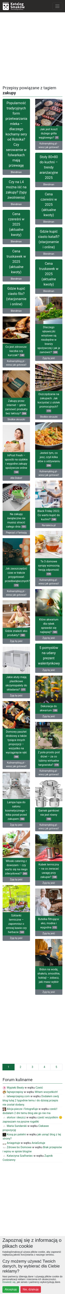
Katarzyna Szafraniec (18, 1155)
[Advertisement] (32, 47)
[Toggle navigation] (57, 6)
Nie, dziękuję (31, 1289)
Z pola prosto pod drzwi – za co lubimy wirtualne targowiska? (49, 758)
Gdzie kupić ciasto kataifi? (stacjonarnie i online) (48, 239)
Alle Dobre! (16, 478)
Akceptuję (11, 1289)
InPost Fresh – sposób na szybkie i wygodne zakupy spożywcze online (16, 464)
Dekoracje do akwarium (49, 708)
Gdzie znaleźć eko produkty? (16, 633)
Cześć (39, 1087)
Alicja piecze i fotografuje (20, 1109)
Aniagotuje (11, 1143)
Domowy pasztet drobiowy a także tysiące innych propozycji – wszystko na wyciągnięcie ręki (16, 744)
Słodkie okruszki (49, 416)
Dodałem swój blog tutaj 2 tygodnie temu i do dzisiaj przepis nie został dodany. (31, 1100)
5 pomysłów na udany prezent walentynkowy (49, 655)
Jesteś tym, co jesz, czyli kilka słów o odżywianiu (48, 459)
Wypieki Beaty (13, 1087)
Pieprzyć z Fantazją (16, 532)
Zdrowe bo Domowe (17, 1147)
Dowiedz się (8, 1282)
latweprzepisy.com (16, 1096)
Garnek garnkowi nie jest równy (48, 815)
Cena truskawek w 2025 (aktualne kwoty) (16, 261)
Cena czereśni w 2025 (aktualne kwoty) (49, 204)
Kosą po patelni (14, 1134)
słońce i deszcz (14, 1117)
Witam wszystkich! (46, 1092)
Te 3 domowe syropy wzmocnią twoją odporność (48, 568)
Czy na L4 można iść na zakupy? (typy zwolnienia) (16, 190)
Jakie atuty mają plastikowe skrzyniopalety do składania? (16, 683)
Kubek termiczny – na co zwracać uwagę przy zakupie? (48, 871)
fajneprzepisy (13, 1092)
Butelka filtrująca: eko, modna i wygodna (48, 923)
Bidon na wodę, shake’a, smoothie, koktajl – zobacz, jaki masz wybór (48, 978)
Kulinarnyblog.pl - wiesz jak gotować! (48, 145)
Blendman (16, 172)
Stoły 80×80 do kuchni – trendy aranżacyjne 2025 (49, 167)
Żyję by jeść (48, 358)
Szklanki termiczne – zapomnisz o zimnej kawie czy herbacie (16, 924)
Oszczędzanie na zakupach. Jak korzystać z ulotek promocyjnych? (49, 402)
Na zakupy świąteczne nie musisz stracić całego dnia (16, 520)
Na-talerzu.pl (49, 525)
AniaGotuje (38, 1143)
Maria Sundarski (15, 1126)
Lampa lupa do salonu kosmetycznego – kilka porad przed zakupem (16, 811)
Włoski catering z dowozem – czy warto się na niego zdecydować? (16, 867)
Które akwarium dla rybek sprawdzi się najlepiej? (48, 626)
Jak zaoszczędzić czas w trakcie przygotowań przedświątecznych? (17, 577)
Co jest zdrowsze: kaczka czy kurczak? (16, 351)
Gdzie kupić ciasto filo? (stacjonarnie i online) (16, 296)
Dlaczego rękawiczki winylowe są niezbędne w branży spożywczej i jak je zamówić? (48, 340)
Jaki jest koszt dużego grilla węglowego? (49, 133)
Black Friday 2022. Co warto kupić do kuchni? (48, 515)
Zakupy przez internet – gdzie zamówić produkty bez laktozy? (16, 407)
